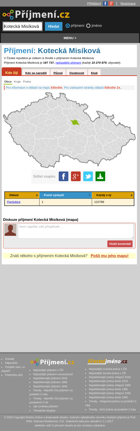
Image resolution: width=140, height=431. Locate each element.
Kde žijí (11, 73)
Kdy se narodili (35, 73)
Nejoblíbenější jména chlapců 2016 (110, 377)
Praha (27, 81)
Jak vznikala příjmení (45, 406)
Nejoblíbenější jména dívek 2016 (108, 381)
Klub (94, 73)
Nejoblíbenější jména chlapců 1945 (110, 393)
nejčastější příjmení (68, 62)
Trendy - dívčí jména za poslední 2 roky (112, 409)
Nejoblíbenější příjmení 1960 (50, 382)
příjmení (78, 25)
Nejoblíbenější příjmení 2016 (50, 378)
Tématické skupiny (44, 410)
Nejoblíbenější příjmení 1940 (50, 386)
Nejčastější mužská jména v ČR (108, 369)
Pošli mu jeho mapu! (110, 256)
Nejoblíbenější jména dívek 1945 (108, 397)
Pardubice (13, 202)
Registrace (128, 3)
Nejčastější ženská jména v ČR (107, 373)
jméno (97, 25)
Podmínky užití (14, 375)
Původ (58, 73)
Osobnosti (76, 73)
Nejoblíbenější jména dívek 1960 (108, 389)
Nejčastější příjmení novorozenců (53, 374)
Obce (8, 81)
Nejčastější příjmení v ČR (48, 370)
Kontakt (9, 359)
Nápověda (11, 362)
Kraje (17, 81)
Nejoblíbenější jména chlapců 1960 (110, 385)
